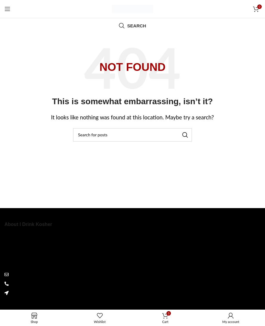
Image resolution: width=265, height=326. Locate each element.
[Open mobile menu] (7, 9)
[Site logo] (132, 8)
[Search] (132, 26)
